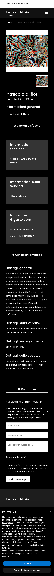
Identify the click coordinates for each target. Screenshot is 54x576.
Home (9, 22)
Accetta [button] (27, 563)
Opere (19, 22)
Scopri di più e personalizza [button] (27, 570)
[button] (50, 511)
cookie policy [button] (28, 534)
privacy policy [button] (8, 522)
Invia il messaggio (18, 479)
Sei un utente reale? (16, 457)
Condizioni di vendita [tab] (27, 255)
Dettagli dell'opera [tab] (27, 125)
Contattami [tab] (27, 389)
